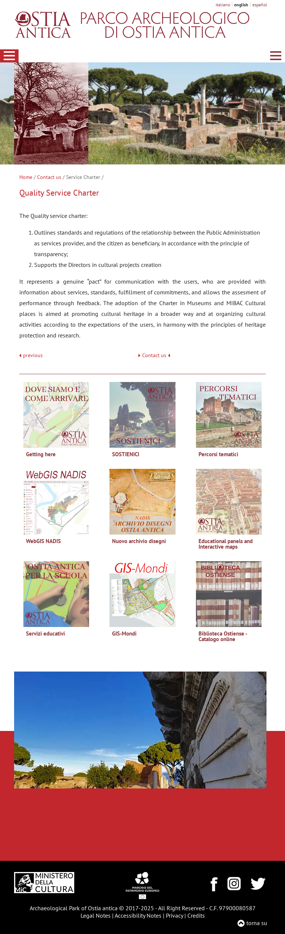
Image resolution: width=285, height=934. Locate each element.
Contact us (49, 177)
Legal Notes (96, 915)
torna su (256, 923)
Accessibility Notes (138, 915)
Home (25, 177)
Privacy (174, 915)
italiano (223, 4)
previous (33, 355)
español (259, 4)
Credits (196, 915)
